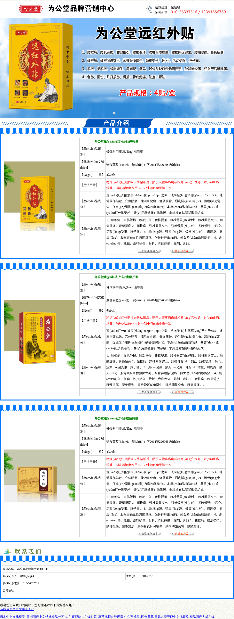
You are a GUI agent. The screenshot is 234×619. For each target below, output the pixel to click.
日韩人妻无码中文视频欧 (171, 616)
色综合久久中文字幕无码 (17, 609)
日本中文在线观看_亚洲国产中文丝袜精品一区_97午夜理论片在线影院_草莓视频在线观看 (61, 616)
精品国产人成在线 (202, 616)
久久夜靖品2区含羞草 (139, 616)
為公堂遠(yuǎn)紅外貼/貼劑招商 (116, 141)
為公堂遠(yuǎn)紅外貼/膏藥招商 (116, 277)
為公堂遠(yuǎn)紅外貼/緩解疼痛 (116, 418)
